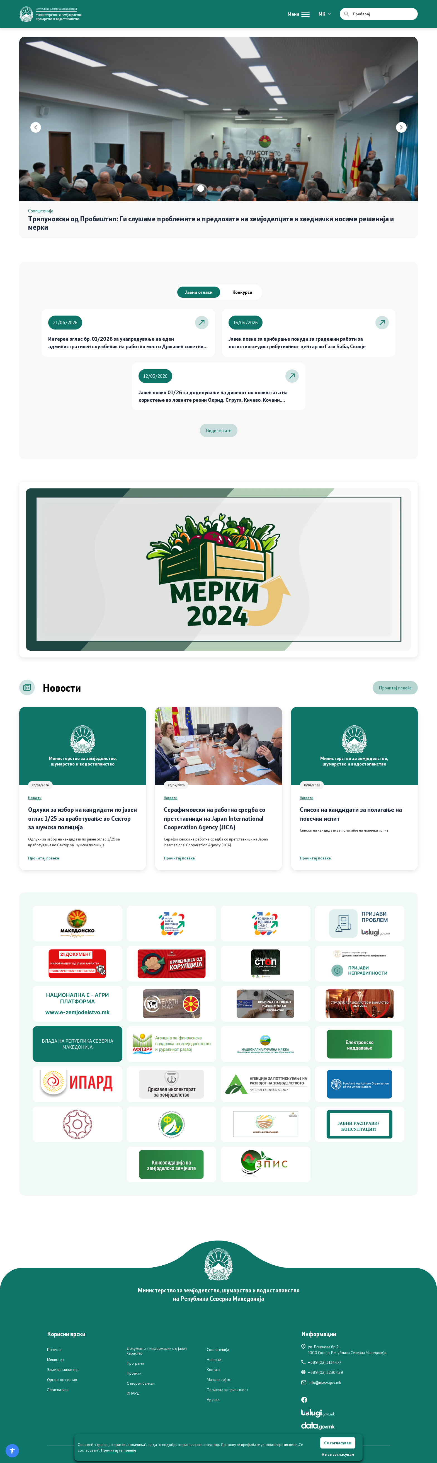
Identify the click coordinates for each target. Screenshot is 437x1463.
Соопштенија (218, 1349)
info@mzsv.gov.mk (321, 1382)
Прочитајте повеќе (118, 1450)
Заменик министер (63, 1369)
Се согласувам (337, 1442)
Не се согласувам (338, 1454)
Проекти (134, 1373)
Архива (213, 1399)
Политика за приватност (227, 1389)
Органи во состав (62, 1379)
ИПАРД (133, 1393)
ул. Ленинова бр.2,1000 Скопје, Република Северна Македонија (343, 1349)
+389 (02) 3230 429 (322, 1372)
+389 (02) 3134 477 (321, 1362)
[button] (200, 188)
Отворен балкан (141, 1383)
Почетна (54, 1349)
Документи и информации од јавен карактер (157, 1351)
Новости (35, 797)
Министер (55, 1359)
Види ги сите (218, 430)
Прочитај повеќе (395, 688)
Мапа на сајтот (219, 1379)
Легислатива (58, 1389)
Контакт (213, 1369)
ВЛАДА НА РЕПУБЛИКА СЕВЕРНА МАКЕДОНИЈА (77, 1044)
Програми (135, 1363)
